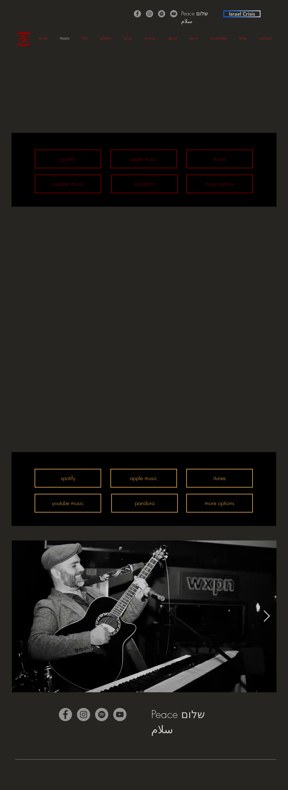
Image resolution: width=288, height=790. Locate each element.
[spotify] (68, 159)
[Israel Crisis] (242, 13)
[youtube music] (68, 184)
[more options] (219, 184)
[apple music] (143, 159)
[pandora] (144, 184)
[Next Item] (266, 616)
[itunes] (219, 159)
